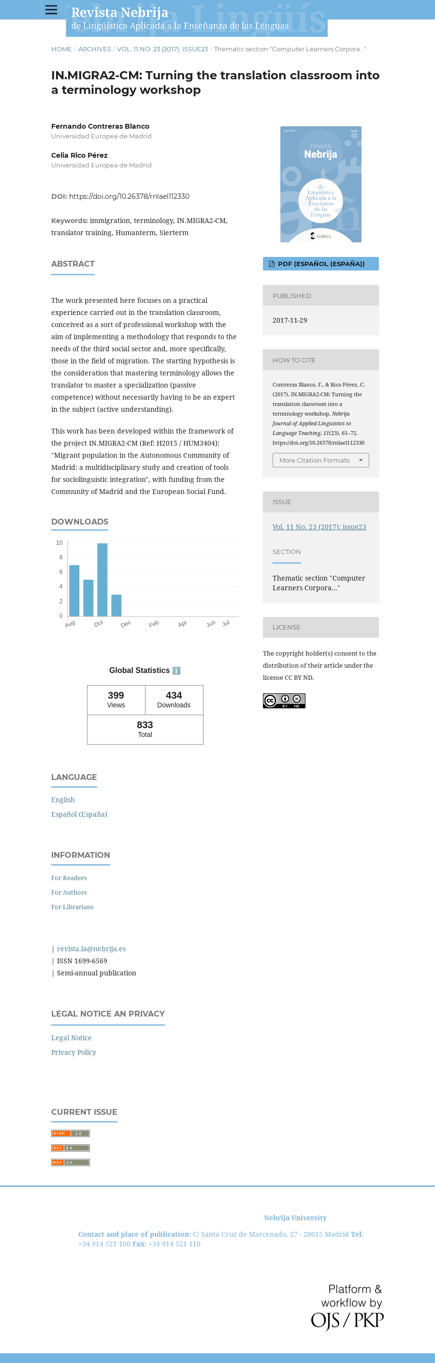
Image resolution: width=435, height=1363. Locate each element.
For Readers (69, 877)
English (63, 799)
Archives (94, 49)
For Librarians (72, 906)
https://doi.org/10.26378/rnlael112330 (129, 196)
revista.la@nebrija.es (90, 948)
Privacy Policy (73, 1052)
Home (61, 49)
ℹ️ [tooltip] (176, 670)
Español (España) (79, 814)
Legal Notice (71, 1037)
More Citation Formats (314, 460)
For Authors (69, 892)
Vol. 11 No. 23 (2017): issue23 (162, 49)
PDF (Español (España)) (320, 264)
